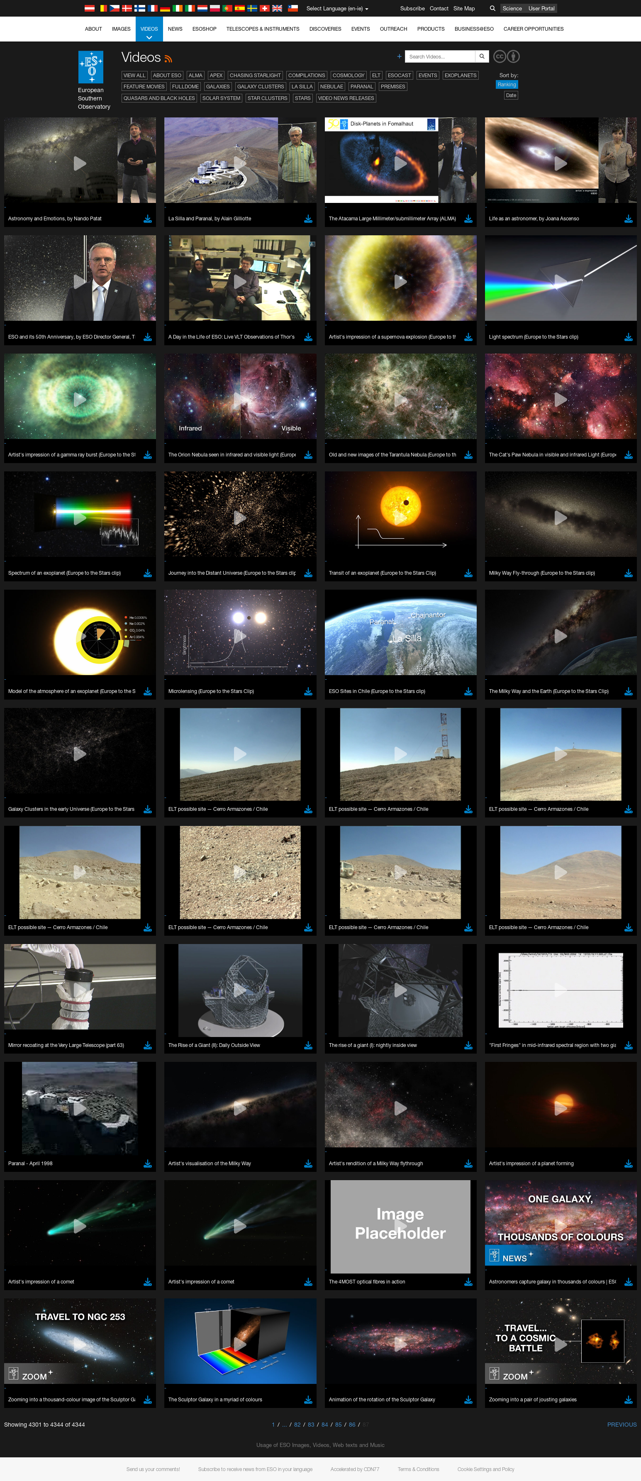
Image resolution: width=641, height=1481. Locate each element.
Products (431, 29)
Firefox (96, 1114)
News (175, 29)
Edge (95, 1107)
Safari (95, 1122)
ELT (376, 75)
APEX (216, 75)
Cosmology (349, 75)
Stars (303, 98)
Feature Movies (144, 86)
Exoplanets (461, 75)
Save (91, 1244)
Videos (149, 33)
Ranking (507, 84)
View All (135, 75)
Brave (96, 1091)
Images (121, 29)
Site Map (464, 8)
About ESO (167, 75)
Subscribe (412, 8)
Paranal (362, 86)
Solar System (221, 98)
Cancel (131, 1244)
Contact (439, 8)
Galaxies (218, 86)
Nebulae (331, 86)
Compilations (306, 75)
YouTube (83, 947)
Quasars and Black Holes (159, 98)
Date (511, 95)
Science (512, 8)
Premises (393, 86)
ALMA (195, 75)
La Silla (302, 86)
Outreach (393, 29)
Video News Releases (346, 98)
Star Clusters (268, 98)
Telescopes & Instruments (263, 29)
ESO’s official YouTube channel (259, 947)
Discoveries (325, 29)
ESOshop (205, 29)
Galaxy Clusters (260, 86)
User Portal (542, 8)
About (93, 29)
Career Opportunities (534, 29)
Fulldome (185, 86)
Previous (622, 1424)
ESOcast (399, 75)
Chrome (98, 1099)
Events (360, 29)
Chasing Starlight (255, 75)
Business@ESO (474, 29)
